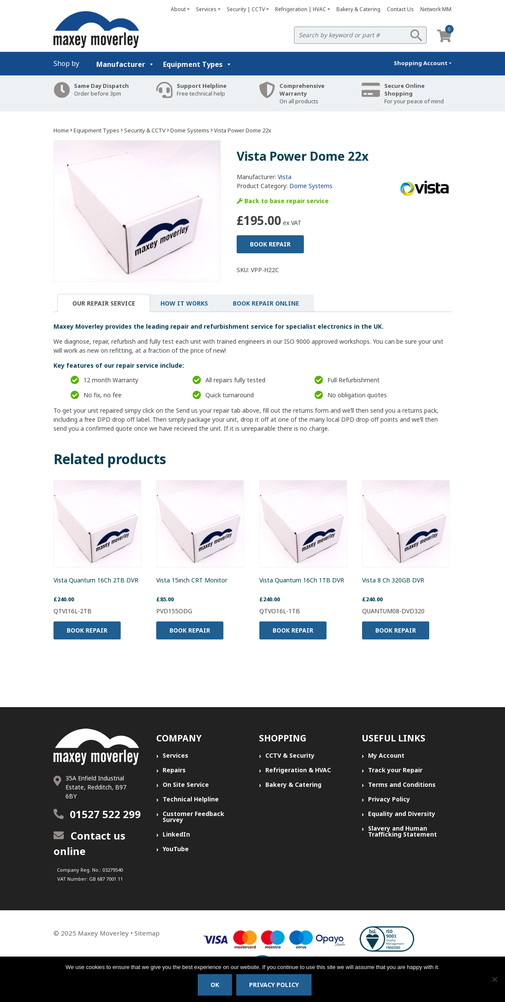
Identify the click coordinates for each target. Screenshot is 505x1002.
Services (206, 9)
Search (416, 35)
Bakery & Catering (358, 9)
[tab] (103, 303)
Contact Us (400, 9)
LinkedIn (176, 834)
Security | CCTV (246, 9)
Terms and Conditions (402, 784)
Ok (215, 985)
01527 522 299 (105, 814)
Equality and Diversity (401, 814)
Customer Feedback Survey (193, 817)
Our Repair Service (103, 303)
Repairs (174, 770)
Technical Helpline (191, 799)
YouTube (176, 849)
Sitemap (147, 933)
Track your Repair (395, 770)
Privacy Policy (389, 799)
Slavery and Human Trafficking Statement (402, 831)
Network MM (436, 9)
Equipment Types (197, 64)
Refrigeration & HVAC (298, 770)
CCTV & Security (290, 755)
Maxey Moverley (103, 933)
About (178, 9)
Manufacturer (125, 64)
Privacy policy (274, 985)
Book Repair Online (266, 303)
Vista (284, 177)
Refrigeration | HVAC (300, 9)
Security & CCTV (145, 130)
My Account (386, 755)
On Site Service (186, 784)
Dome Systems (189, 130)
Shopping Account (421, 63)
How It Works (184, 303)
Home (61, 130)
